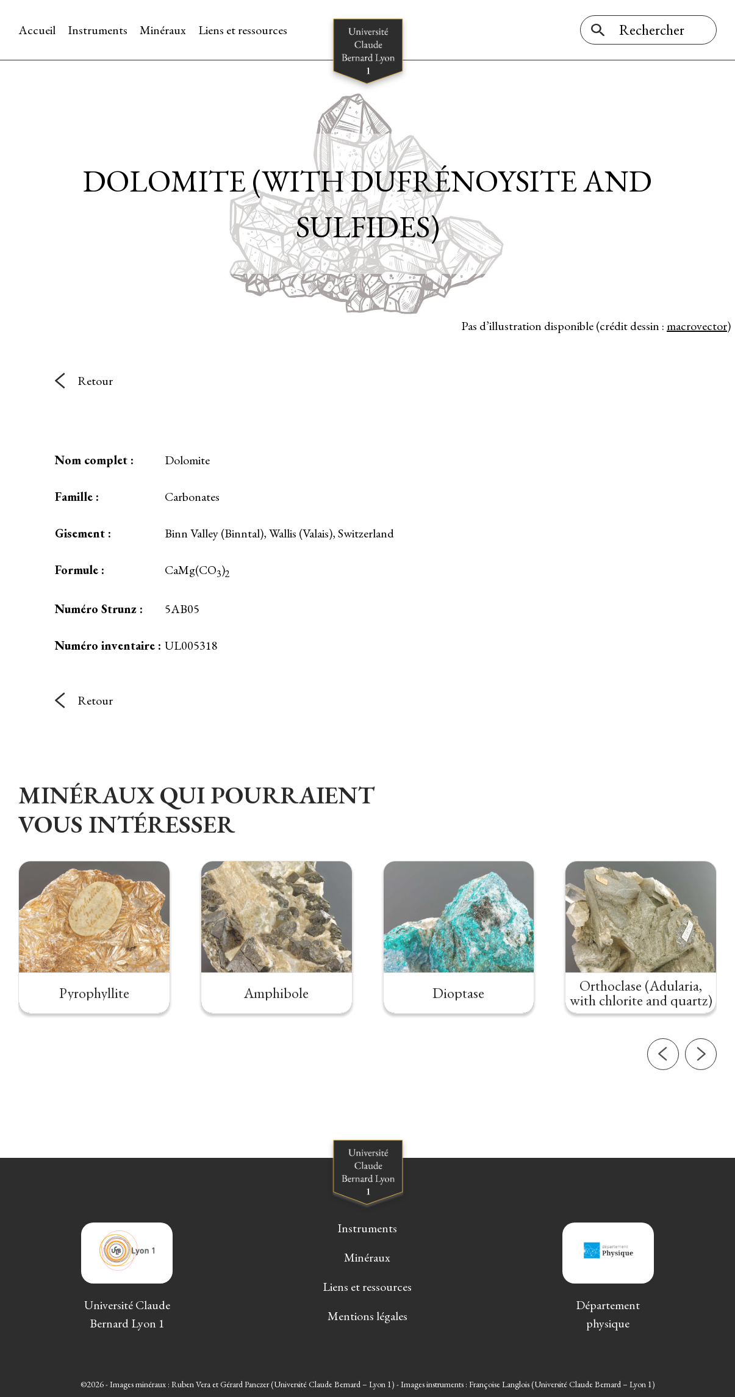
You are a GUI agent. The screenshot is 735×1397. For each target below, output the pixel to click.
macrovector (697, 326)
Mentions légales (367, 1316)
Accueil (37, 30)
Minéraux (163, 30)
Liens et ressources (242, 30)
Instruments (97, 30)
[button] (663, 1097)
